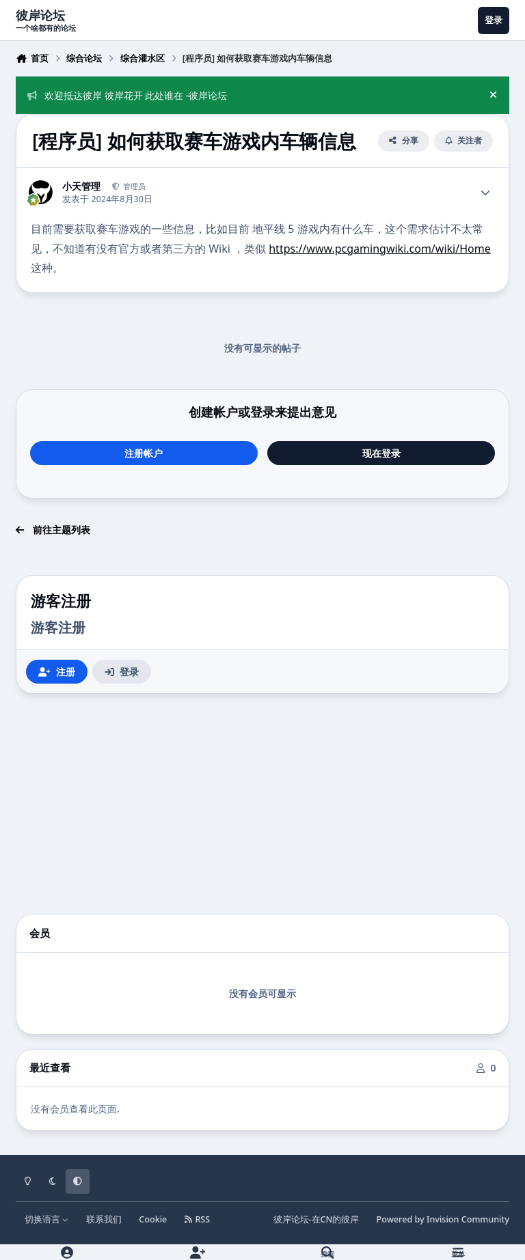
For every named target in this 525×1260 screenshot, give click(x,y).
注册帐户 (143, 453)
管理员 (133, 186)
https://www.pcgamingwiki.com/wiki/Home (379, 248)
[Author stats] (485, 192)
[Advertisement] (262, 803)
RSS (198, 1219)
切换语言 (47, 1219)
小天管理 (81, 186)
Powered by (443, 1219)
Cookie (153, 1219)
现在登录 (381, 453)
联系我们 (104, 1219)
